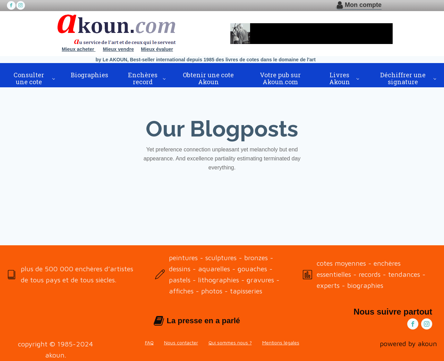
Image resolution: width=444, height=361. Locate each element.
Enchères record (142, 78)
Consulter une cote (29, 78)
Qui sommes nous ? (230, 342)
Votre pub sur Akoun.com (280, 78)
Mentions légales (280, 342)
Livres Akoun (339, 78)
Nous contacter (181, 342)
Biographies (89, 75)
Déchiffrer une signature (403, 78)
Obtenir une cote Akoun (208, 78)
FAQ (149, 342)
